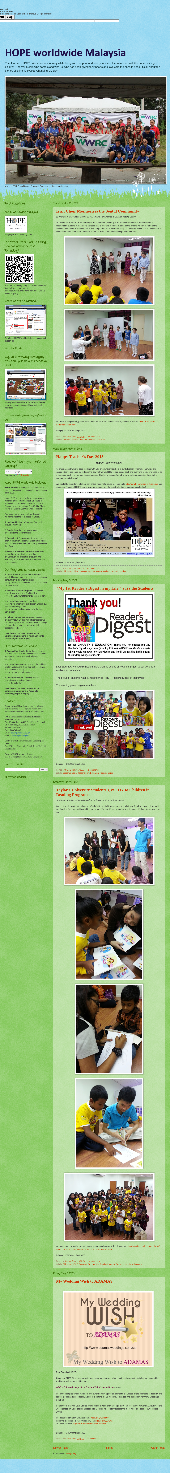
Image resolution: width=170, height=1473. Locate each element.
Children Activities (70, 440)
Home (109, 1447)
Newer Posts (60, 1447)
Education (94, 773)
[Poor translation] (10, 17)
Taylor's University (123, 1264)
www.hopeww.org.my (20, 735)
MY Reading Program (105, 1264)
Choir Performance (87, 440)
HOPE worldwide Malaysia (65, 53)
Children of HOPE (70, 1264)
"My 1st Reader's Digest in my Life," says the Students (104, 588)
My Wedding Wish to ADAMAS (84, 1281)
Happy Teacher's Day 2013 (80, 456)
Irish (98, 440)
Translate (22, 475)
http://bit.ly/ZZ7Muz (104, 1421)
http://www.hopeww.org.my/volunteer (141, 484)
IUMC (103, 440)
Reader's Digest (106, 773)
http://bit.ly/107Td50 (99, 1418)
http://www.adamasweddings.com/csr (89, 1424)
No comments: (94, 437)
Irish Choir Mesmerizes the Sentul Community (97, 211)
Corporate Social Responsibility (76, 773)
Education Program (87, 571)
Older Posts (158, 1447)
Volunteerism (120, 571)
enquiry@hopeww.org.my (20, 733)
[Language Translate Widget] (18, 471)
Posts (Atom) (70, 1454)
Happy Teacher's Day (105, 571)
